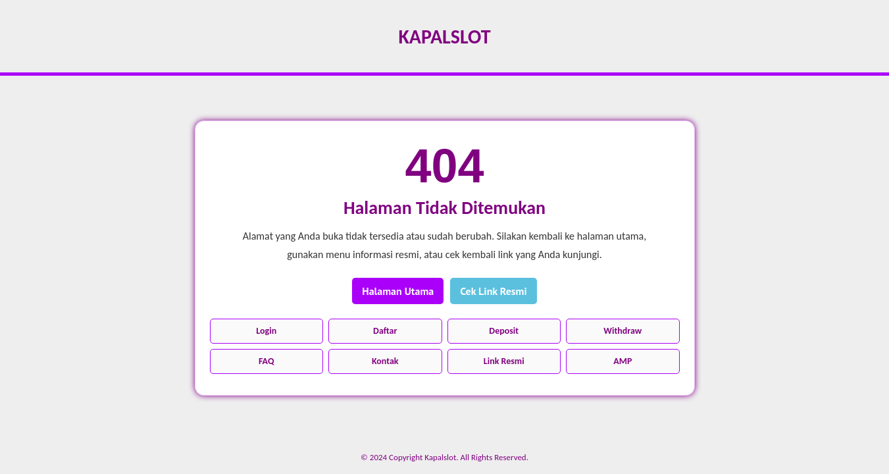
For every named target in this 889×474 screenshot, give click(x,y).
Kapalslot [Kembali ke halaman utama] (444, 36)
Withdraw (622, 330)
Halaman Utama (398, 291)
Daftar (385, 330)
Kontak (385, 361)
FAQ (266, 361)
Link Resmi (504, 361)
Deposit (504, 330)
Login (266, 330)
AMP (622, 361)
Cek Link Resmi (493, 291)
